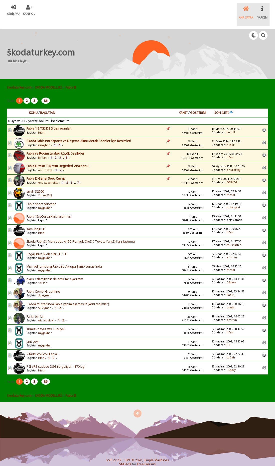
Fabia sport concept (41, 194)
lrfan (41, 122)
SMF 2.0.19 (113, 449)
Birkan (42, 147)
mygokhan (45, 197)
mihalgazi (233, 197)
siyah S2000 (35, 181)
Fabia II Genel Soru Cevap (45, 168)
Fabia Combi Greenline (43, 281)
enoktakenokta (48, 172)
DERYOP (232, 172)
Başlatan (47, 102)
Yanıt (183, 102)
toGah (231, 347)
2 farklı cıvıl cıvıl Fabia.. (42, 344)
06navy (231, 272)
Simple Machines (156, 449)
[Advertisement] (173, 43)
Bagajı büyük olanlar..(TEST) (46, 244)
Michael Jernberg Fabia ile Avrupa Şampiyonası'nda (64, 256)
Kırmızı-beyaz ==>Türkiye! (45, 319)
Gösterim (198, 102)
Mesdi (231, 184)
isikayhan (44, 135)
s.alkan (42, 272)
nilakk (231, 134)
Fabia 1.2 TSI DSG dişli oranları (48, 118)
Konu (33, 102)
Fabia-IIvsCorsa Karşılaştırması (49, 206)
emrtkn (232, 247)
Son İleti (223, 102)
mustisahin (234, 234)
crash (230, 297)
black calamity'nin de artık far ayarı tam (54, 269)
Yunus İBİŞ (45, 185)
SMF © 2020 (133, 449)
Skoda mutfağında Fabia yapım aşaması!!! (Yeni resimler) (67, 294)
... (39, 90)
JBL (229, 334)
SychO (125, 457)
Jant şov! (32, 331)
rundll (231, 122)
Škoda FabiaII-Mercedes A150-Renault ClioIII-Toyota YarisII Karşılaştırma (80, 231)
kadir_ (231, 284)
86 (45, 90)
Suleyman (44, 285)
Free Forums (146, 453)
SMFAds (125, 453)
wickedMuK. (46, 310)
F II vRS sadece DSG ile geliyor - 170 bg (55, 356)
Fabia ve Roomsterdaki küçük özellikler (55, 143)
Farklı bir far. (35, 306)
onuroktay (45, 160)
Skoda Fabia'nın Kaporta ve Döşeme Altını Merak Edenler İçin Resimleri (78, 130)
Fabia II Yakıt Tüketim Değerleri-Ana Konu (57, 155)
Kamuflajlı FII (35, 219)
